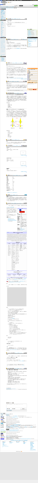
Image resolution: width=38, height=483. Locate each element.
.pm (23, 238)
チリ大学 (21, 218)
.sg (18, 239)
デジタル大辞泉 (9, 18)
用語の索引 (13, 81)
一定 (7, 46)
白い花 (16, 375)
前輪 (7, 87)
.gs (12, 236)
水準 (8, 46)
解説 (16, 357)
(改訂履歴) (9, 427)
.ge (24, 235)
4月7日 (29, 71)
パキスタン (13, 254)
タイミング (14, 70)
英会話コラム (2, 57)
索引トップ (10, 81)
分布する (17, 374)
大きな (12, 86)
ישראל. (18, 271)
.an (24, 276)
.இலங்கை (17, 259)
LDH (11, 332)
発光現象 (18, 97)
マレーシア (13, 265)
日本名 (7, 43)
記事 (11, 357)
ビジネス (2, 21)
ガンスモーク (8, 357)
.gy (15, 236)
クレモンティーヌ (30, 34)
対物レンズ (9, 135)
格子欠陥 (23, 97)
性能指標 (19, 67)
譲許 (17, 43)
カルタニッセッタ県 (11, 323)
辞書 (1, 0)
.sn (22, 239)
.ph (21, 238)
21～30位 (34, 69)
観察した (26, 97)
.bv (13, 275)
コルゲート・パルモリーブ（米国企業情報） (4, 6)
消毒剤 (10, 382)
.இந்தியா (17, 256)
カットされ (9, 112)
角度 (13, 358)
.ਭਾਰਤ (16, 253)
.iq (25, 236)
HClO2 (11, 376)
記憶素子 (10, 68)
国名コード (22, 277)
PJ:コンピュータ (21, 279)
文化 (11, 440)
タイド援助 (13, 46)
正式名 (8, 42)
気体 (11, 380)
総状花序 (12, 375)
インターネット (12, 278)
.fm (20, 235)
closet (8, 22)
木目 (23, 142)
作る (13, 97)
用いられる (23, 22)
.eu (17, 235)
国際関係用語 (2, 10)
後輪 (9, 87)
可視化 (7, 97)
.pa (18, 238)
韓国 (25, 247)
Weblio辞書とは (4, 442)
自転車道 (9, 317)
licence (12, 439)
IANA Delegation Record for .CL (11, 219)
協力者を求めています (16, 279)
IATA (15, 310)
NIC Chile (9, 218)
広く (15, 374)
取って (16, 68)
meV (8, 99)
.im (23, 236)
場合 (16, 87)
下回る (10, 46)
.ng (10, 238)
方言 (1, 35)
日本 (15, 87)
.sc (16, 239)
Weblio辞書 (11, 425)
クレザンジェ (29, 30)
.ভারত (16, 247)
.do (11, 235)
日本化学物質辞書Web (10, 145)
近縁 (11, 374)
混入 (12, 142)
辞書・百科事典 (2, 36)
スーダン (12, 268)
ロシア (10, 252)
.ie (22, 236)
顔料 (11, 142)
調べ (18, 98)
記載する (19, 22)
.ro (11, 239)
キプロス (16, 271)
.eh (9, 275)
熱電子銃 (11, 113)
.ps (25, 238)
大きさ (20, 111)
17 (12, 180)
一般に (19, 116)
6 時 (17, 371)
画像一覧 (18, 81)
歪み (15, 98)
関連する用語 (8, 102)
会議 (19, 371)
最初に (13, 69)
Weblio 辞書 (34, 0)
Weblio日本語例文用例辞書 (10, 368)
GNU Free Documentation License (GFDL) (14, 426)
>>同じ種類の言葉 (20, 389)
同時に (24, 111)
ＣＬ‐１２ (29, 44)
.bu (22, 275)
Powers (12, 371)
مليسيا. (12, 264)
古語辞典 (18, 0)
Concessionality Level (12, 42)
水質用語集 (2, 16)
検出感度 (10, 99)
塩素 (8, 337)
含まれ (25, 197)
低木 (18, 375)
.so (23, 239)
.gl (8, 236)
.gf (25, 235)
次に (17, 69)
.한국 (24, 247)
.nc (8, 238)
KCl (11, 379)
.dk (9, 235)
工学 (1, 26)
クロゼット (10, 22)
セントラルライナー (11, 326)
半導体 (11, 100)
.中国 (20, 244)
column (19, 69)
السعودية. (13, 256)
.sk (20, 239)
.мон (8, 249)
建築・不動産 (2, 27)
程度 (25, 100)
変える (15, 111)
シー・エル (10, 41)
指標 (19, 43)
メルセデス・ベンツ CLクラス (12, 328)
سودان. (12, 267)
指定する (22, 69)
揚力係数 (20, 87)
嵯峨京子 (29, 72)
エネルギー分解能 (24, 98)
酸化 (9, 376)
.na (7, 238)
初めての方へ (33, 4)
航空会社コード (17, 310)
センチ (8, 345)
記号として (21, 22)
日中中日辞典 (11, 0)
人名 (22, 440)
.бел (8, 246)
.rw (13, 239)
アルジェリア (13, 245)
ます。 (14, 200)
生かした (17, 142)
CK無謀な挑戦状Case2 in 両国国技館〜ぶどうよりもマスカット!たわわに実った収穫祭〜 (32, 39)
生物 (19, 440)
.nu (14, 238)
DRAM (17, 67)
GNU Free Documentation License (17, 424)
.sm (21, 239)
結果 (16, 112)
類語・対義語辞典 (4, 0)
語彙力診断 (2, 60)
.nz (15, 238)
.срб (8, 253)
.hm (17, 236)
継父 (29, 70)
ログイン (31, 0)
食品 (20, 440)
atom (12, 170)
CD (17, 86)
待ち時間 (17, 312)
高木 (21, 375)
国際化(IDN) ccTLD (18, 242)
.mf (10, 275)
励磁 (13, 111)
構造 (14, 68)
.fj (19, 235)
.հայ (24, 248)
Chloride (17, 149)
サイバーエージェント (14, 333)
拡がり (17, 100)
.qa (9, 239)
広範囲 (21, 113)
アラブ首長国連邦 (13, 262)
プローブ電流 (22, 112)
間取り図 (16, 22)
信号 (22, 70)
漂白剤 (8, 382)
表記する (8, 88)
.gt (13, 236)
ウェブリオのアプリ (11, 442)
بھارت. (12, 247)
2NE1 (12, 331)
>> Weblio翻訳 (36, 82)
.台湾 (20, 247)
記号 (1, 55)
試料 (13, 98)
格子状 (11, 68)
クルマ (15, 86)
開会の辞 (9, 371)
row (15, 69)
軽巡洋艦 (9, 315)
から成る (15, 377)
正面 (7, 358)
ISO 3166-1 (18, 233)
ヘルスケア (2, 30)
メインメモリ (12, 67)
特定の (23, 68)
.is (26, 236)
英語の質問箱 (2, 59)
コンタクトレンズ (10, 316)
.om (16, 238)
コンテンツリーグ (11, 327)
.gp (10, 236)
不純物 (8, 98)
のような (9, 375)
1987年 (21, 213)
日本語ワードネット (8, 436)
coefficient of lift (9, 83)
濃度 (20, 99)
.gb (14, 275)
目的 (18, 68)
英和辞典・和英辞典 (32, 443)
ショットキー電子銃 (16, 113)
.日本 (14, 272)
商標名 (13, 379)
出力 (13, 86)
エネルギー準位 (11, 98)
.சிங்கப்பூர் (17, 262)
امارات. (12, 261)
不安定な (16, 382)
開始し (21, 371)
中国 (21, 244)
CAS (23, 70)
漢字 (21, 243)
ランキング (16, 81)
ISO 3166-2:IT (19, 323)
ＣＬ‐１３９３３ (30, 45)
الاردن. (12, 250)
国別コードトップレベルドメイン (17, 232)
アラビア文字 (13, 243)
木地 (15, 142)
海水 (10, 197)
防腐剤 (10, 381)
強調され (25, 142)
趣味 (1, 31)
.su (19, 275)
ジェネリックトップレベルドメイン (16, 277)
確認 (29, 73)
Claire (25, 371)
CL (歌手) (10, 331)
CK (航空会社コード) (30, 41)
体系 (7, 150)
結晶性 (18, 377)
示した (10, 111)
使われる (16, 67)
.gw (14, 236)
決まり (19, 100)
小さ (16, 116)
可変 (13, 116)
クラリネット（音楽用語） (11, 6)
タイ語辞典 (31, 447)
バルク (21, 100)
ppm (16, 99)
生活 (12, 440)
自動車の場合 (25, 86)
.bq (8, 275)
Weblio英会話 (2, 58)
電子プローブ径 (9, 107)
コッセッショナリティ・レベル (13, 43)
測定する (13, 87)
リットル (15, 197)
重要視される (21, 86)
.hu (20, 236)
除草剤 (8, 381)
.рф (8, 252)
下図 (8, 111)
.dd (23, 275)
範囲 (14, 116)
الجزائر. (12, 244)
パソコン (10, 67)
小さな (14, 375)
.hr (19, 236)
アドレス (10, 70)
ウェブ (15, 278)
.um (24, 275)
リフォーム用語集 (9, 139)
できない (20, 46)
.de (8, 235)
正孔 (14, 100)
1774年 (13, 182)
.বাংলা (16, 244)
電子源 (17, 111)
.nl (11, 238)
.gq (11, 236)
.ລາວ (17, 272)
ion (15, 149)
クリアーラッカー (8, 142)
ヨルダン (13, 251)
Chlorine (14, 149)
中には (11, 197)
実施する (16, 46)
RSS (21, 451)
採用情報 (24, 443)
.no (12, 238)
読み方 (7, 41)
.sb (15, 239)
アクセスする (8, 69)
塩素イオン (11, 149)
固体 (19, 377)
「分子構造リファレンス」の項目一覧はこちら (12, 192)
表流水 (17, 197)
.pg (20, 238)
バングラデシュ (16, 245)
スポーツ (2, 32)
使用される (14, 381)
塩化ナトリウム (10, 377)
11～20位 (31, 69)
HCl (13, 380)
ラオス (19, 272)
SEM (11, 97)
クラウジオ (29, 32)
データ (20, 68)
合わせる (17, 70)
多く (14, 22)
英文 (7, 42)
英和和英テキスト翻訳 (10, 402)
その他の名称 (8, 149)
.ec (13, 235)
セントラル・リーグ (11, 325)
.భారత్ (16, 250)
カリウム (9, 379)
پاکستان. (13, 253)
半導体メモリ (21, 311)
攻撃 (10, 358)
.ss (24, 239)
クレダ (29, 31)
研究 (19, 97)
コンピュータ (2, 23)
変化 (21, 99)
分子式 (7, 148)
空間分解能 (9, 100)
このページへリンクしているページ (13, 349)
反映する (23, 99)
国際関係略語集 (18, 48)
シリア (12, 259)
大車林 (8, 81)
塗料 (21, 142)
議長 (14, 371)
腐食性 (10, 380)
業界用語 (2, 22)
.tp (26, 275)
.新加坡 (20, 248)
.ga (23, 235)
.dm (10, 235)
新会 (23, 371)
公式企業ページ (24, 442)
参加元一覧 (36, 4)
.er (15, 235)
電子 (13, 100)
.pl (22, 238)
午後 (16, 371)
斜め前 (9, 358)
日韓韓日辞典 (15, 0)
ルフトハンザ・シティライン (11, 310)
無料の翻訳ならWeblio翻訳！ (10, 2)
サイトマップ (4, 445)
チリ (9, 322)
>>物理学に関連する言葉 (24, 389)
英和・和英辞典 (8, 0)
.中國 (20, 245)
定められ (11, 200)
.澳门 (20, 250)
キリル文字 (9, 243)
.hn (18, 236)
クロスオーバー (9, 133)
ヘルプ (37, 0)
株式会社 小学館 (7, 415)
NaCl (13, 377)
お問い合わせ (17, 442)
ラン (18, 374)
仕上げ (20, 142)
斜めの (12, 358)
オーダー (18, 99)
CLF (21, 87)
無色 (8, 380)
